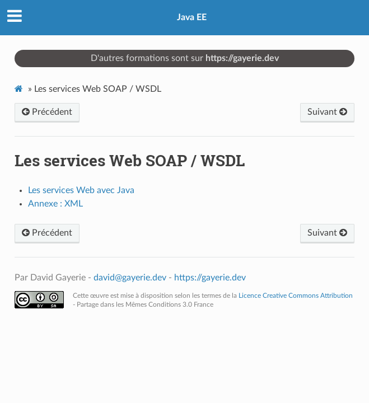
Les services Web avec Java (81, 190)
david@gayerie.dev (130, 277)
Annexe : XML (55, 203)
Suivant (327, 111)
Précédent (47, 111)
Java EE (192, 17)
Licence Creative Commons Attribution (296, 295)
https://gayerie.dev (242, 58)
